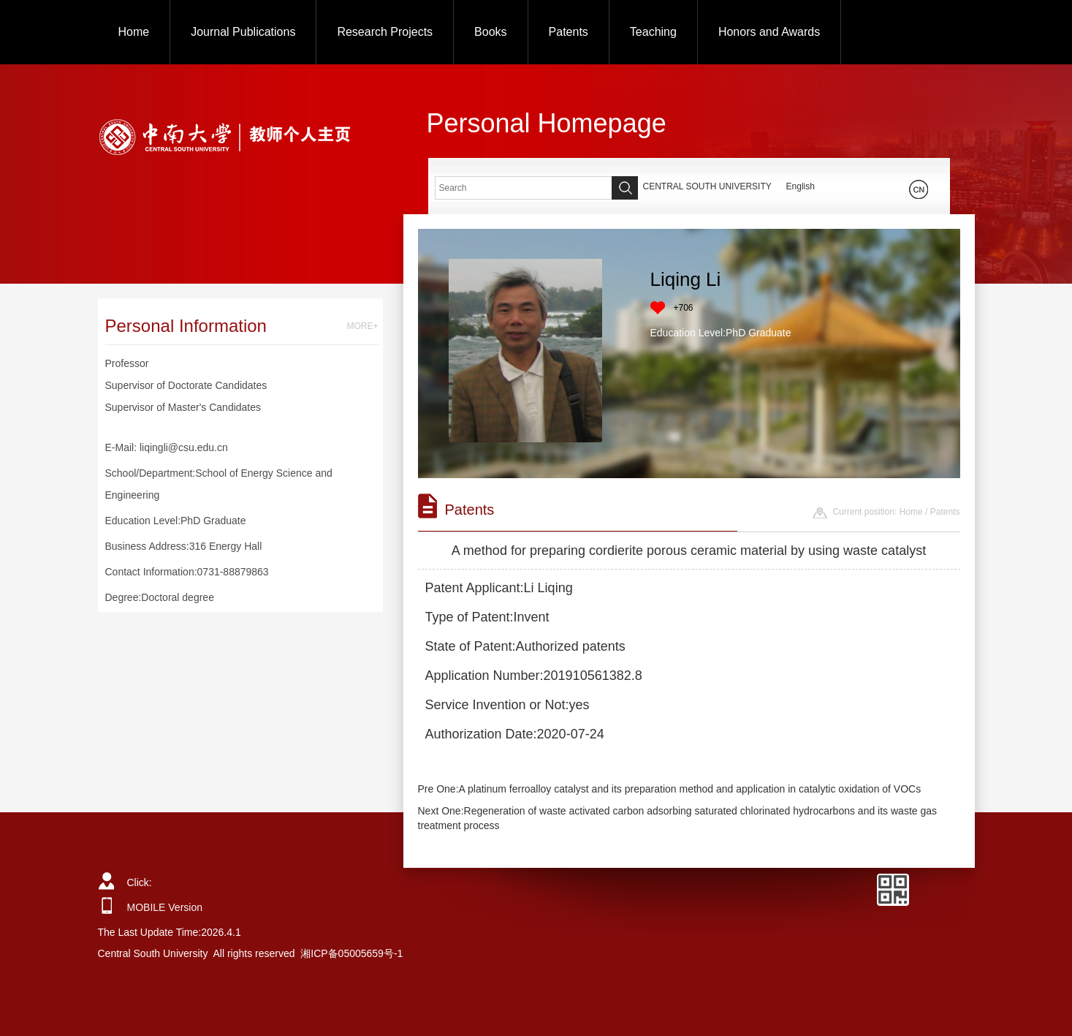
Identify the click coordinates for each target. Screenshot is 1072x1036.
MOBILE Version (165, 907)
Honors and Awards (769, 32)
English (800, 186)
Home (134, 32)
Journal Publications (243, 32)
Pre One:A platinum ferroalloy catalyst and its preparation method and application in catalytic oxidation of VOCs (669, 789)
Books (490, 32)
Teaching (653, 32)
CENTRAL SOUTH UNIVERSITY (707, 186)
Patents (568, 32)
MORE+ (362, 326)
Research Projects (385, 32)
